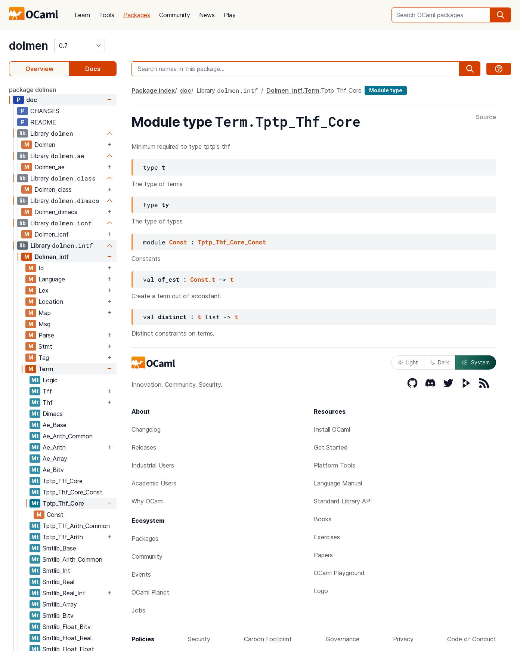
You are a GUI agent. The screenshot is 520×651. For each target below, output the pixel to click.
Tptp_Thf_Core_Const (72, 492)
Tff (47, 391)
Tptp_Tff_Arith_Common (76, 526)
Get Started (331, 447)
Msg (44, 324)
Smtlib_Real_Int (64, 593)
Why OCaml (147, 501)
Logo (321, 591)
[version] (79, 45)
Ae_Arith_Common (68, 436)
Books (322, 519)
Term (45, 369)
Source (486, 117)
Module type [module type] (385, 90)
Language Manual (338, 483)
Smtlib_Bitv (58, 615)
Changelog (146, 429)
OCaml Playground (339, 573)
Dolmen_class (53, 189)
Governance (342, 639)
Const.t (202, 279)
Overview (39, 68)
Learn (82, 15)
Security (199, 639)
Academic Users (153, 483)
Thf (48, 402)
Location (50, 301)
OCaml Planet (150, 592)
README (43, 122)
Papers (323, 555)
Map (44, 313)
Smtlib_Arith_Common (72, 559)
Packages (136, 15)
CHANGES (44, 111)
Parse (46, 335)
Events (141, 574)
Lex (43, 290)
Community (174, 15)
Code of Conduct (471, 639)
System (475, 362)
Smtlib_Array (60, 604)
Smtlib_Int (56, 570)
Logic (50, 380)
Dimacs (53, 413)
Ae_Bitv (53, 469)
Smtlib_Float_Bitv (67, 626)
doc (31, 100)
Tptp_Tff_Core (63, 481)
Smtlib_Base (59, 548)
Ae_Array (55, 458)
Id (41, 268)
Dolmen (44, 144)
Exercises (327, 537)
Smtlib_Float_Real (67, 638)
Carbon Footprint (268, 639)
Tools (106, 15)
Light (407, 362)
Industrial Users (152, 465)
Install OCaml (332, 429)
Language (51, 279)
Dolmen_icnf (51, 234)
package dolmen (32, 89)
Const (55, 514)
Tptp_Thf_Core (63, 503)
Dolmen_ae (49, 167)
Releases (143, 447)
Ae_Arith (54, 447)
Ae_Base (54, 425)
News (207, 15)
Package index (153, 90)
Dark (439, 362)
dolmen (28, 45)
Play (230, 15)
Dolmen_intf (51, 256)
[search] (500, 14)
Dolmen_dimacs (55, 212)
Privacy (403, 639)
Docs (92, 68)
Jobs (138, 610)
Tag (43, 357)
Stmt (45, 346)
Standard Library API (343, 501)
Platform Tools (334, 465)
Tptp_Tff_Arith (63, 537)
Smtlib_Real (58, 582)
